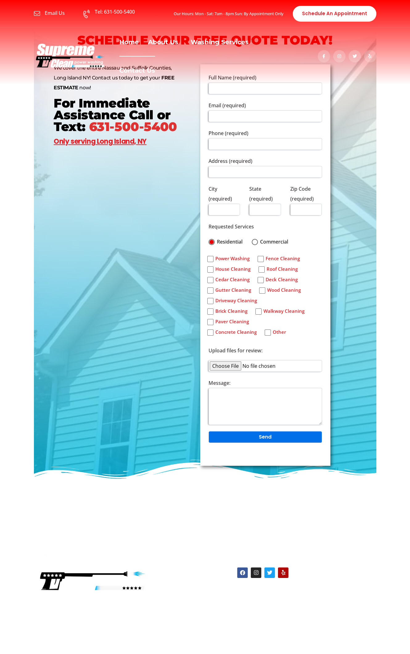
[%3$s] (119, 257)
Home (129, 42)
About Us (163, 42)
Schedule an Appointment (334, 13)
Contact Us (137, 70)
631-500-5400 (133, 126)
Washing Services (220, 42)
